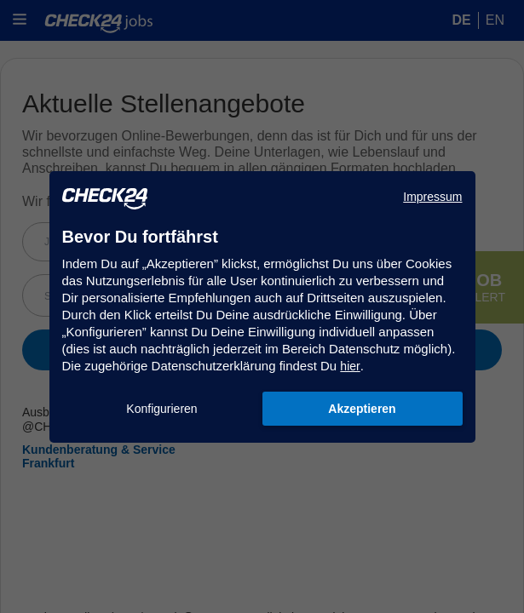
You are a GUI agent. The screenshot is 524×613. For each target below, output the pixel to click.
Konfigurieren (161, 408)
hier (350, 366)
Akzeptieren (361, 408)
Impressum (432, 196)
